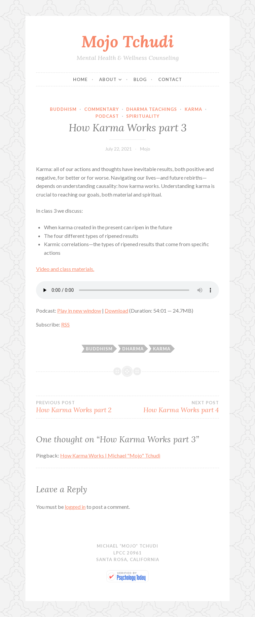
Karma (193, 109)
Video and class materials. (65, 269)
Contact (170, 79)
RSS (65, 324)
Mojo (145, 149)
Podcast (107, 116)
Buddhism (63, 109)
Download (116, 310)
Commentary (101, 109)
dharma (133, 348)
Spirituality (143, 116)
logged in (75, 507)
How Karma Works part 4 (173, 407)
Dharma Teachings (151, 109)
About (108, 79)
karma (161, 348)
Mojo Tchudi (127, 41)
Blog (140, 79)
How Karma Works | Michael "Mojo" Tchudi (110, 455)
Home (80, 79)
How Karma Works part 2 (82, 407)
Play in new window (79, 310)
